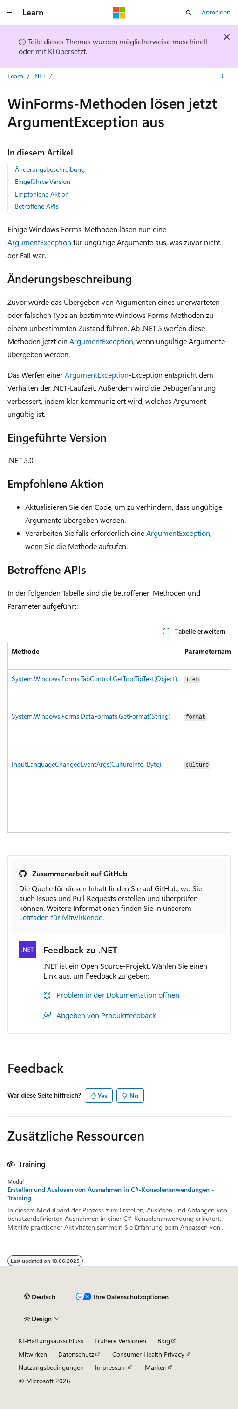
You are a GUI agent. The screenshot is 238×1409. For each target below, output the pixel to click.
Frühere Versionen (120, 1340)
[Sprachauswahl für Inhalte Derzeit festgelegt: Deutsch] (40, 1296)
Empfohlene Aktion (42, 194)
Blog (163, 1340)
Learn (15, 75)
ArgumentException (39, 242)
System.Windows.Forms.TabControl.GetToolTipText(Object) (94, 678)
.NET (39, 75)
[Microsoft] (119, 13)
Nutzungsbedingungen (51, 1367)
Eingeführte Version (42, 181)
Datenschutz (76, 1354)
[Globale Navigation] (9, 12)
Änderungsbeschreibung (50, 169)
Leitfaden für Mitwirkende (60, 917)
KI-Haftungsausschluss (51, 1340)
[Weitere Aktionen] (222, 76)
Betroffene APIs (37, 206)
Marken (156, 1367)
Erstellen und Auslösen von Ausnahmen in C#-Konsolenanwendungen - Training (110, 1193)
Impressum (111, 1367)
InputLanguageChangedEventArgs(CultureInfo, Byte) (86, 764)
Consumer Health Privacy (148, 1354)
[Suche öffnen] (188, 12)
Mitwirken (33, 1354)
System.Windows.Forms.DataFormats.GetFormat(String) (91, 716)
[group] (119, 737)
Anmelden (216, 11)
